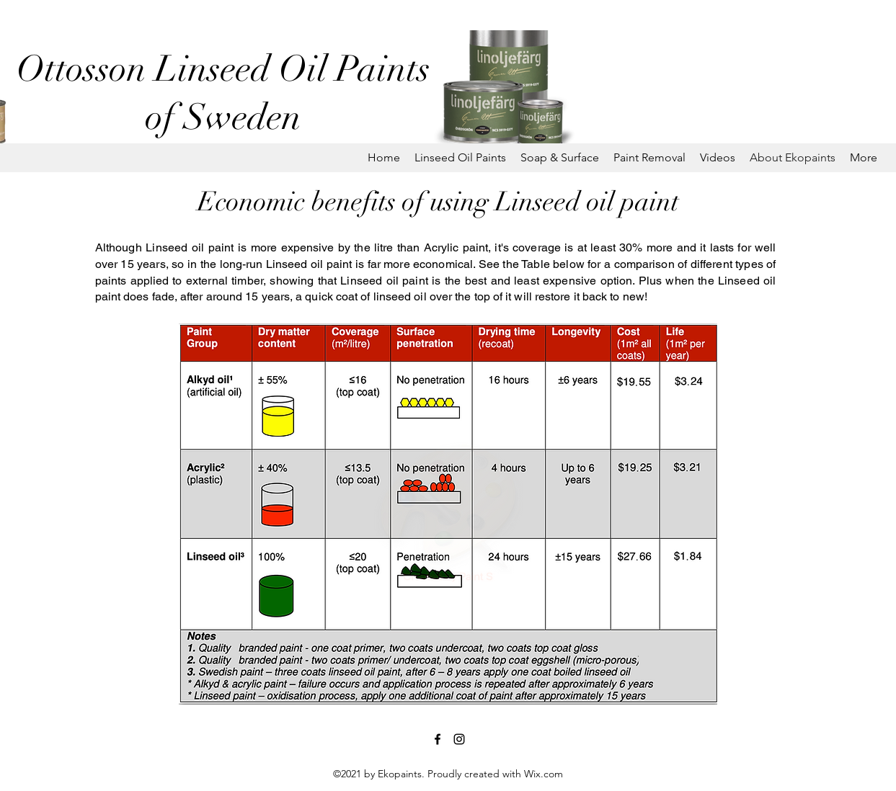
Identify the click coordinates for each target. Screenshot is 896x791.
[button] (460, 158)
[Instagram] (459, 739)
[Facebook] (437, 739)
